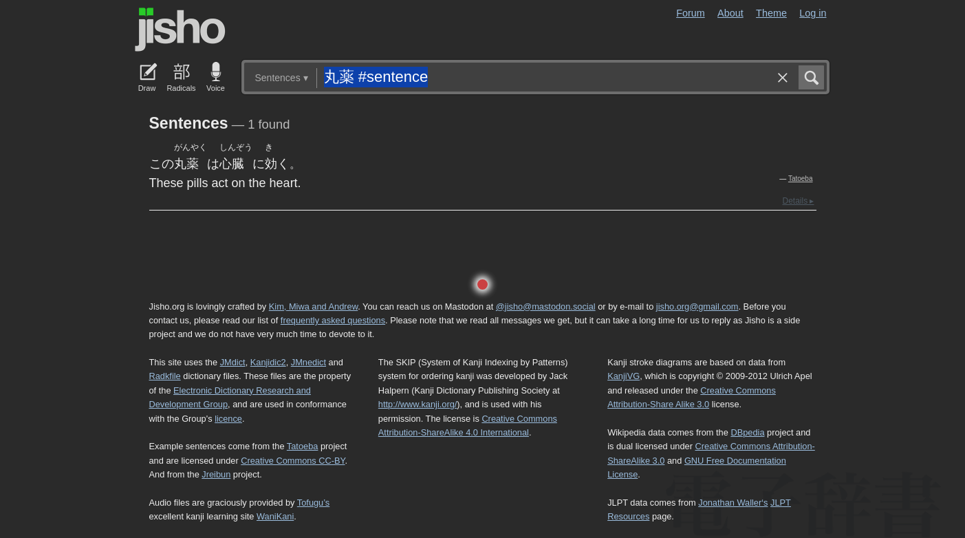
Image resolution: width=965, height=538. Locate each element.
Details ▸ (798, 201)
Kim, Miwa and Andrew (313, 306)
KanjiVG (623, 376)
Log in (812, 13)
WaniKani (275, 516)
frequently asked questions (333, 320)
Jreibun (216, 474)
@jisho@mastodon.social (546, 306)
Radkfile (165, 376)
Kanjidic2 (268, 362)
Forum (690, 13)
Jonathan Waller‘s (733, 502)
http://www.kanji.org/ (417, 404)
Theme (771, 13)
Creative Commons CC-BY (293, 460)
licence (228, 418)
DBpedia (747, 432)
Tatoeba (800, 178)
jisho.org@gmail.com (697, 306)
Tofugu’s (313, 502)
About (730, 13)
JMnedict (308, 362)
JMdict (233, 362)
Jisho (180, 30)
